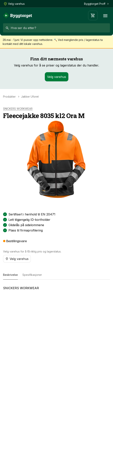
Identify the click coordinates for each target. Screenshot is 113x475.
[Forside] (17, 15)
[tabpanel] (56, 289)
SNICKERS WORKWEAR (18, 108)
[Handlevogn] (93, 15)
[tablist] (56, 275)
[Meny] (105, 15)
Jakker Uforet (30, 96)
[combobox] (56, 27)
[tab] (10, 275)
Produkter (9, 96)
